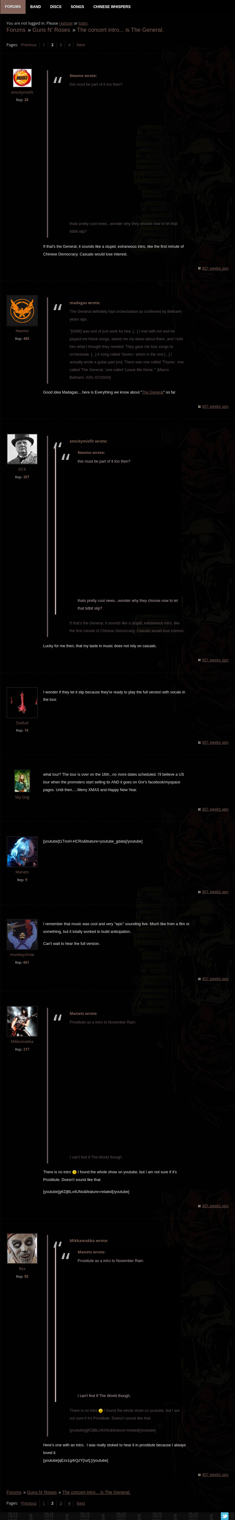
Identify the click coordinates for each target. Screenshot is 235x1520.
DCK (22, 469)
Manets (22, 872)
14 (26, 730)
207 (26, 477)
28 (26, 99)
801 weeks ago (215, 268)
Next (80, 44)
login (83, 23)
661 (26, 962)
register (66, 23)
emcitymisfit (22, 92)
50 (26, 1276)
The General (152, 392)
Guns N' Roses (51, 30)
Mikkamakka (22, 1041)
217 (26, 1049)
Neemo (22, 330)
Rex (22, 1268)
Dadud (22, 722)
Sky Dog (22, 797)
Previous (28, 44)
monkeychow (22, 954)
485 (26, 338)
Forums (16, 30)
